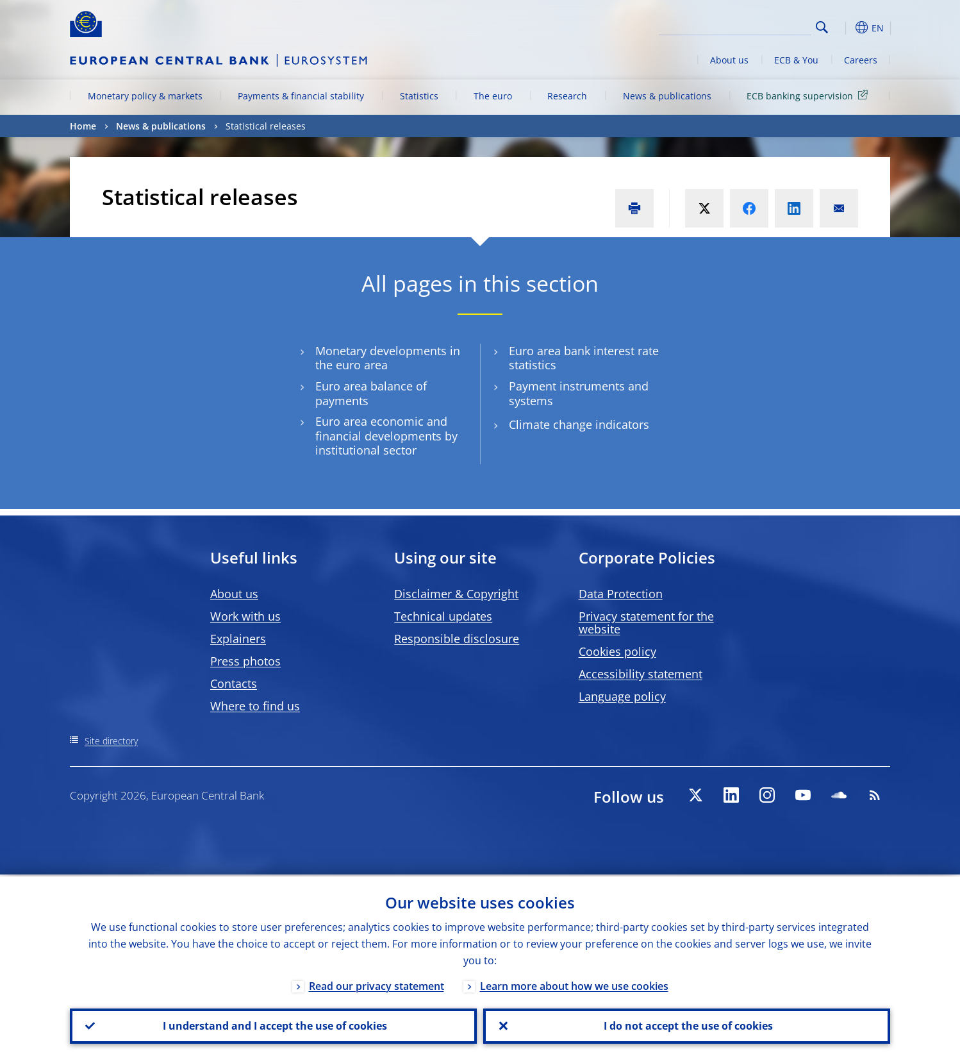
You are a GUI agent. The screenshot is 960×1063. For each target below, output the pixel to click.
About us (729, 60)
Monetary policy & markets (145, 96)
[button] (845, 27)
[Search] (747, 25)
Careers (860, 60)
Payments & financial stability (301, 96)
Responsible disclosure (456, 638)
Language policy (622, 696)
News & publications (667, 96)
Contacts (233, 683)
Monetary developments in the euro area (387, 358)
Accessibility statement (640, 674)
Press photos (245, 661)
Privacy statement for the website (646, 622)
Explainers (238, 638)
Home (83, 126)
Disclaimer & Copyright (456, 593)
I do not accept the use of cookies (687, 1025)
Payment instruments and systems (579, 393)
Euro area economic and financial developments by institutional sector (386, 436)
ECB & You (796, 60)
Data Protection (621, 593)
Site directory (111, 741)
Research (567, 96)
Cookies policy (617, 651)
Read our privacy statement (376, 984)
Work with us (245, 616)
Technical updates (443, 616)
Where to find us (255, 706)
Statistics (419, 96)
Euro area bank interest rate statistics (584, 358)
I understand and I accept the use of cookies (273, 1025)
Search (821, 27)
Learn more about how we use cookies (574, 984)
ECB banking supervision (809, 95)
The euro (493, 96)
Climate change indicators (579, 424)
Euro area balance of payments (371, 393)
